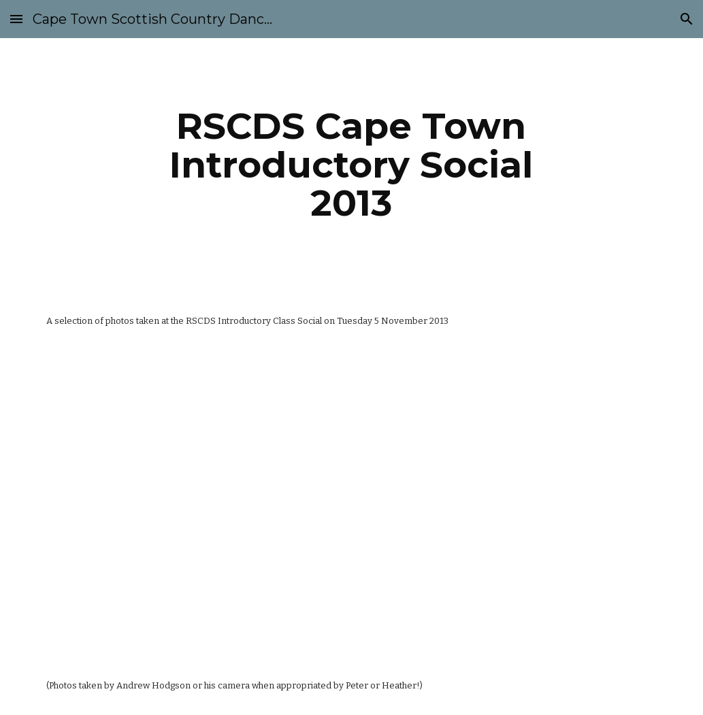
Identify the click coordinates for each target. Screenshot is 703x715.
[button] (16, 18)
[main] (351, 165)
